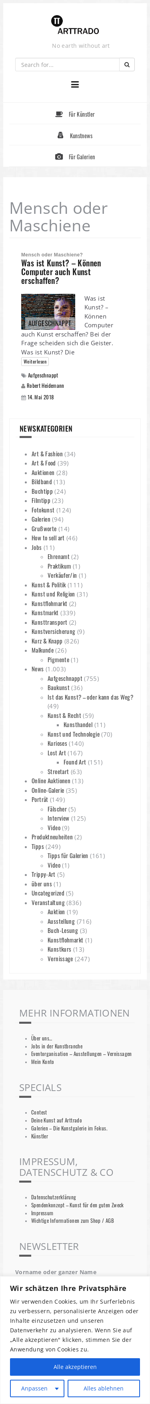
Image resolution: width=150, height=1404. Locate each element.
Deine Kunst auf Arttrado (56, 1120)
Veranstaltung (48, 902)
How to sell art (48, 537)
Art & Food (44, 462)
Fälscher (57, 808)
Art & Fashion (47, 453)
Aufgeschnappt (43, 375)
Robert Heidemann (45, 385)
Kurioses (57, 743)
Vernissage (60, 958)
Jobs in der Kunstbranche (56, 1046)
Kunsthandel (78, 724)
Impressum (42, 1213)
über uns (42, 883)
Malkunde (43, 649)
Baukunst (59, 687)
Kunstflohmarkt (49, 603)
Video (54, 827)
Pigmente (58, 659)
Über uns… (41, 1038)
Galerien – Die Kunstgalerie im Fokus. (69, 1128)
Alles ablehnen (104, 1388)
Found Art (75, 761)
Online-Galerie (48, 790)
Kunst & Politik (49, 584)
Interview (58, 817)
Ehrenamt (59, 556)
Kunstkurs (59, 948)
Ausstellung (61, 921)
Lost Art (57, 752)
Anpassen (34, 1388)
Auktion (56, 911)
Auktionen (43, 472)
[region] (75, 1340)
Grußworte (44, 528)
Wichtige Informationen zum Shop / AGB (72, 1220)
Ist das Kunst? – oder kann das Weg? (90, 696)
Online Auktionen (51, 780)
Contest (39, 1112)
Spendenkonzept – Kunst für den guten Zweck (77, 1205)
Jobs (37, 547)
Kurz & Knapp (47, 640)
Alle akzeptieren (75, 1367)
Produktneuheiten (52, 836)
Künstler (39, 1136)
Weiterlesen (35, 361)
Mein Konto (42, 1062)
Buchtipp (42, 491)
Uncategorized (48, 892)
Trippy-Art (44, 874)
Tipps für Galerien (68, 855)
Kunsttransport (49, 622)
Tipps (38, 846)
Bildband (42, 481)
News (38, 668)
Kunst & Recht (64, 715)
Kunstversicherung (53, 631)
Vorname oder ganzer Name (55, 1272)
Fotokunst (43, 509)
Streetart (58, 771)
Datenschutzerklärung (53, 1197)
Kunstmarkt (45, 612)
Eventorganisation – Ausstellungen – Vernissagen (81, 1054)
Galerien (41, 518)
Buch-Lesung (63, 930)
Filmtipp (41, 500)
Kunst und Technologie (74, 733)
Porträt (40, 799)
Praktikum (59, 565)
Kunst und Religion (53, 593)
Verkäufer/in (62, 575)
